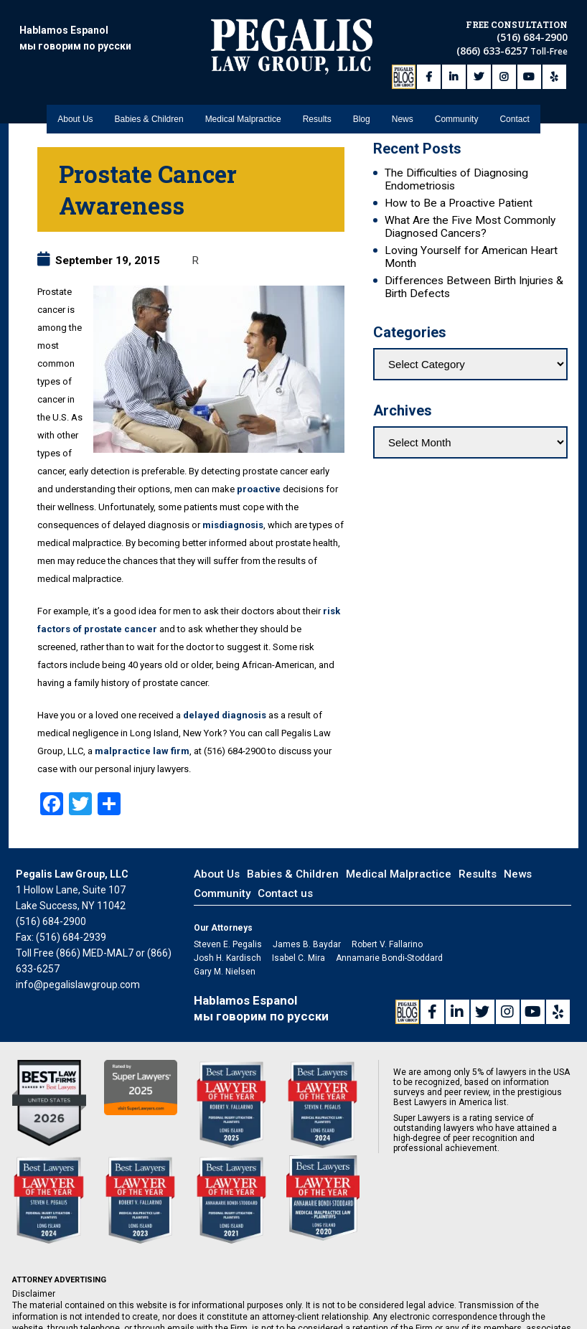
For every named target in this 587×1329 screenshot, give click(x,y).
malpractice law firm (142, 751)
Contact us (285, 893)
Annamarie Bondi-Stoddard (389, 958)
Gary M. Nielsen (224, 972)
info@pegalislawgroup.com (78, 984)
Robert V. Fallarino (387, 944)
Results (317, 108)
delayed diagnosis (224, 715)
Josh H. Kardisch (227, 958)
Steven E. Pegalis (228, 944)
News (402, 108)
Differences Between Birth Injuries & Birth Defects (474, 287)
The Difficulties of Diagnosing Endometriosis (456, 179)
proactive (259, 489)
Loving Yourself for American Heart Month (471, 257)
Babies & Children (149, 108)
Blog (361, 108)
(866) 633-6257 (493, 48)
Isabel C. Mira (298, 958)
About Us (75, 108)
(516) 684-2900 (532, 35)
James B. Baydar (307, 944)
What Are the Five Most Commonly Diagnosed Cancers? (470, 227)
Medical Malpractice (243, 108)
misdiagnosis (232, 525)
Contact (514, 108)
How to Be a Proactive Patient (458, 203)
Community (457, 108)
